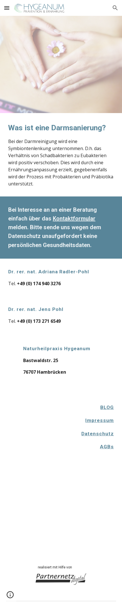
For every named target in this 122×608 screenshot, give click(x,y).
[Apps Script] (61, 507)
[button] (7, 8)
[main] (61, 155)
